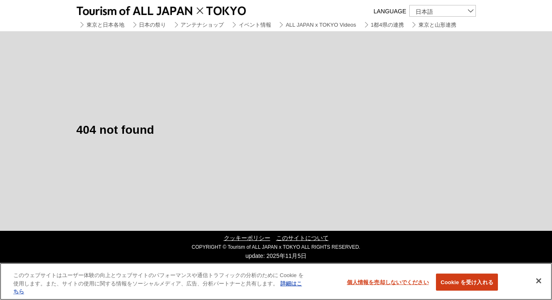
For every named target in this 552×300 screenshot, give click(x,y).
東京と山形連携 (437, 25)
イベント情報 (255, 25)
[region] (276, 281)
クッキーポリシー (247, 238)
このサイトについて (302, 238)
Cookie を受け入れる (467, 282)
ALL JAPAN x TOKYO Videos (321, 25)
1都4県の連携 (387, 25)
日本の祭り (152, 25)
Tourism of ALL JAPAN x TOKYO (181, 9)
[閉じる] (539, 281)
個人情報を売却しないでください (388, 282)
